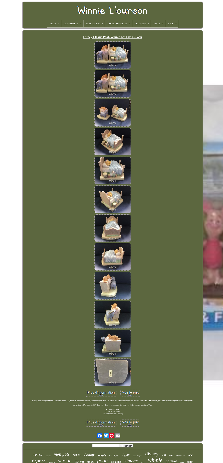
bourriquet (180, 455)
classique (114, 455)
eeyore (48, 456)
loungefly (102, 455)
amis (171, 455)
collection (38, 455)
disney (152, 453)
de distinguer (137, 456)
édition (77, 455)
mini (190, 455)
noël (164, 455)
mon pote (62, 454)
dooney (89, 454)
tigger (126, 454)
